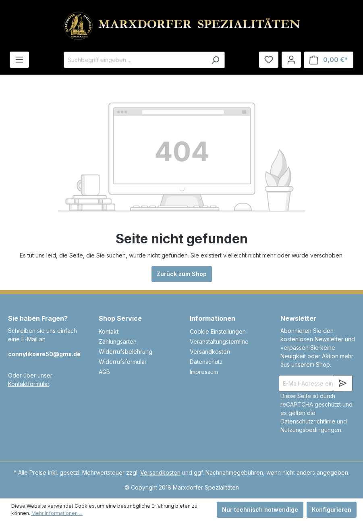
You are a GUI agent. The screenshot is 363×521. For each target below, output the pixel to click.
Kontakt (108, 331)
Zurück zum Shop (182, 273)
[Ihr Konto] (291, 60)
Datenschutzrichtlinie (307, 421)
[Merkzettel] (268, 60)
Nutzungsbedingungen (310, 429)
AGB (104, 371)
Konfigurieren (331, 509)
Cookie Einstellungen (218, 331)
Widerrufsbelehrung (125, 351)
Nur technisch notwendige (260, 509)
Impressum (204, 371)
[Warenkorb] (328, 60)
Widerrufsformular (123, 361)
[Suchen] (215, 60)
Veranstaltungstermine (219, 341)
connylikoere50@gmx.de (44, 354)
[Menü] (19, 60)
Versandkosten (210, 351)
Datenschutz (206, 361)
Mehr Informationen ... (57, 513)
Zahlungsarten (118, 341)
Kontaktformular (28, 383)
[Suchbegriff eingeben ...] (135, 60)
